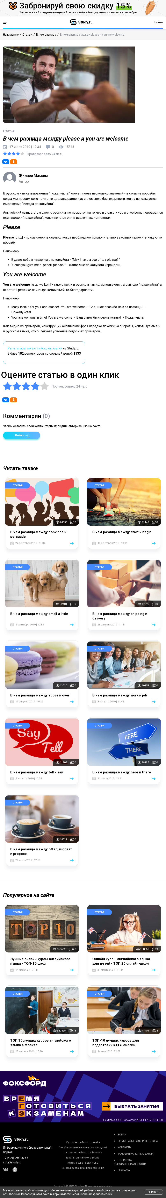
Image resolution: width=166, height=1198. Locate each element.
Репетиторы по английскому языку (34, 348)
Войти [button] (158, 22)
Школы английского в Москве (83, 1152)
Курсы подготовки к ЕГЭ (83, 1162)
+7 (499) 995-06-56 (15, 1158)
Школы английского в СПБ (83, 1157)
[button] (21, 435)
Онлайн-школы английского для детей (83, 1147)
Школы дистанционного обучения (83, 1167)
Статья (18, 485)
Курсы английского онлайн (83, 1142)
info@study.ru (12, 1162)
